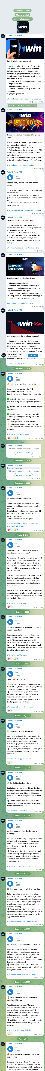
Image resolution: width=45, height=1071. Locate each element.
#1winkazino (22, 569)
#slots (20, 11)
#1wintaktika (32, 569)
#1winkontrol (24, 787)
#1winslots (11, 354)
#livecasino (27, 11)
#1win (9, 82)
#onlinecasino (12, 11)
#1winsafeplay (12, 787)
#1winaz (15, 171)
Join (33, 3)
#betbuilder (18, 458)
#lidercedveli (21, 678)
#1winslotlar (12, 569)
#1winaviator (24, 171)
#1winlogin (11, 174)
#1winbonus (28, 354)
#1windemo (11, 514)
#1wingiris (11, 843)
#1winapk (23, 251)
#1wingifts (21, 735)
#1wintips (27, 843)
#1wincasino (20, 174)
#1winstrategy (31, 514)
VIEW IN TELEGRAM (23, 100)
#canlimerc (27, 406)
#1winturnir (11, 678)
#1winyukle (33, 171)
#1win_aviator (25, 82)
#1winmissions (22, 622)
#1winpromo (12, 735)
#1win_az (15, 82)
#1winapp (19, 354)
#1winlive (10, 406)
